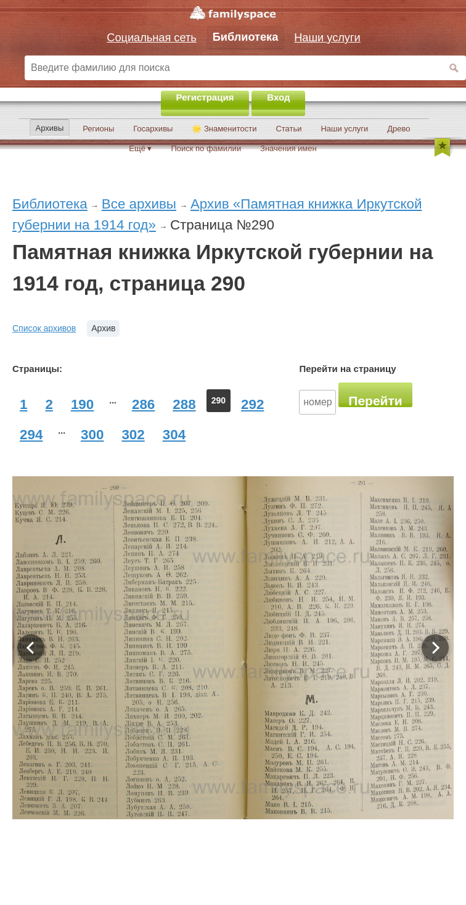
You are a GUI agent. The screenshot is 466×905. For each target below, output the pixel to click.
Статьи (288, 128)
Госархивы (153, 128)
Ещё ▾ (140, 148)
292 (252, 404)
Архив (103, 328)
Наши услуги (344, 128)
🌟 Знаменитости (224, 128)
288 (184, 404)
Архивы (50, 128)
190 (82, 404)
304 (174, 434)
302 (132, 434)
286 (143, 404)
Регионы (98, 128)
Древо (398, 128)
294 (31, 434)
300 (92, 434)
